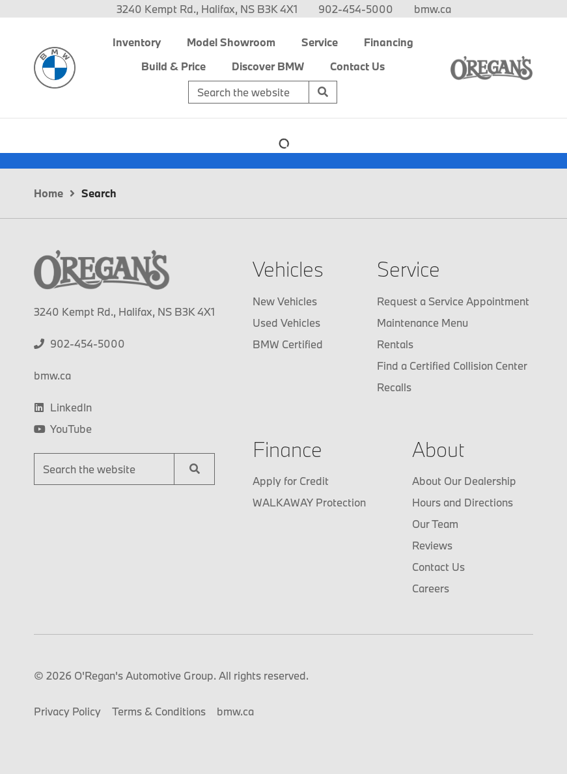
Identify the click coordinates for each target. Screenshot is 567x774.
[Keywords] (248, 92)
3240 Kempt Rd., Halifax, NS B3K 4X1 (207, 9)
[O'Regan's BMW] (55, 68)
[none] (355, 9)
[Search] (323, 92)
